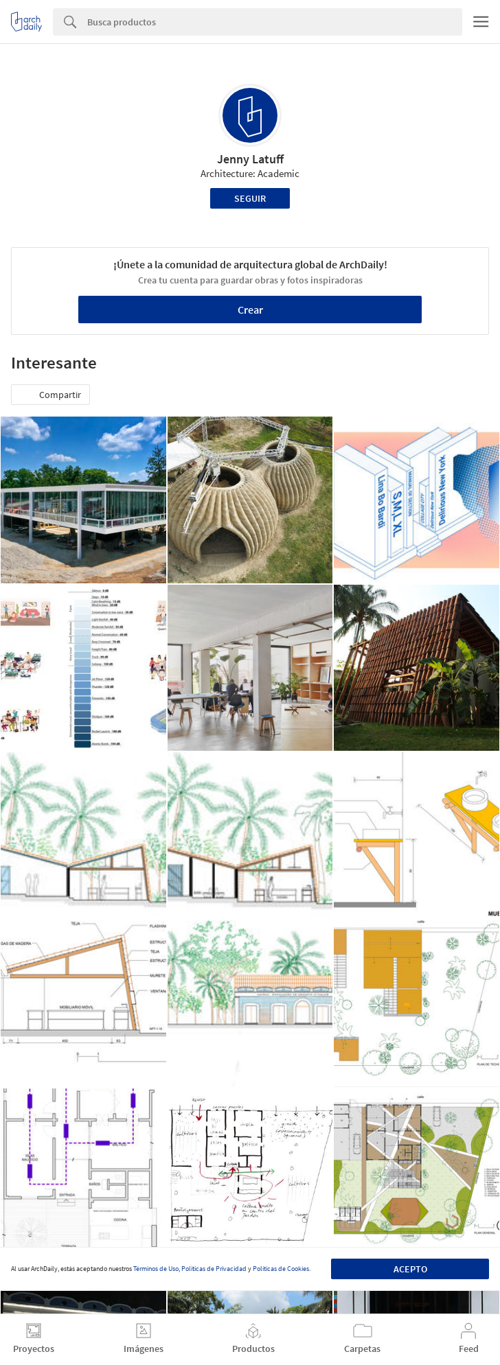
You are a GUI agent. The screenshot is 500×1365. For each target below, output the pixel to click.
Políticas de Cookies (281, 1268)
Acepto (410, 1269)
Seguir (250, 198)
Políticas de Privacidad (214, 1268)
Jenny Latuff (250, 159)
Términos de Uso (156, 1268)
